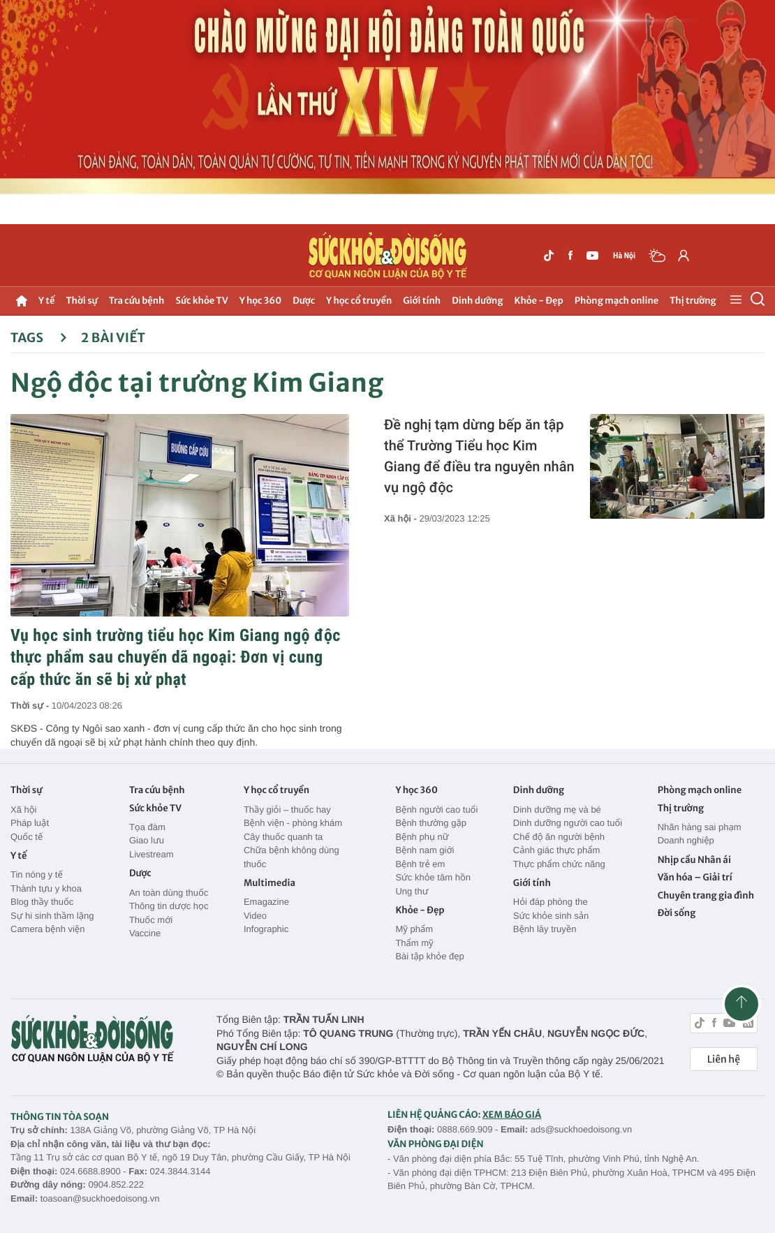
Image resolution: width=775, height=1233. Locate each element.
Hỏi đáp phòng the (550, 901)
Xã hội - (401, 518)
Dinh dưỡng (477, 301)
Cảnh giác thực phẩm (556, 850)
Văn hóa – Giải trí (695, 877)
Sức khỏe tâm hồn (433, 877)
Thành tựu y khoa (46, 888)
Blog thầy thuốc (41, 901)
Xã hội (23, 809)
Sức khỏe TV (201, 301)
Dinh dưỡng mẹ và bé (557, 809)
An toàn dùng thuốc (168, 892)
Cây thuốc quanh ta (283, 837)
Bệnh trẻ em (420, 864)
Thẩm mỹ (414, 943)
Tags (38, 338)
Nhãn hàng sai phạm (699, 827)
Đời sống (677, 913)
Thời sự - (31, 705)
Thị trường (693, 301)
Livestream (151, 854)
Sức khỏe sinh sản (551, 915)
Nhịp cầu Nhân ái (694, 860)
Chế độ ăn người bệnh (559, 837)
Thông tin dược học (169, 906)
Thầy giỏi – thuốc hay (287, 809)
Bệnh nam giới (424, 850)
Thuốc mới (150, 920)
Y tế (46, 301)
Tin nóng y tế (36, 874)
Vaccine (145, 933)
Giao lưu (146, 840)
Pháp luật (29, 823)
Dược (304, 301)
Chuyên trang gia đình (706, 895)
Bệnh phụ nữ (421, 837)
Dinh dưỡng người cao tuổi (567, 823)
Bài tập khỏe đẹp (429, 956)
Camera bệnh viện (47, 929)
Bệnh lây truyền (545, 929)
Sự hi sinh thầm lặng (52, 915)
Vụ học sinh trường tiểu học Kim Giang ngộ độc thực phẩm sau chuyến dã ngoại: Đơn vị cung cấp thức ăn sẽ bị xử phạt (175, 657)
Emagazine (266, 901)
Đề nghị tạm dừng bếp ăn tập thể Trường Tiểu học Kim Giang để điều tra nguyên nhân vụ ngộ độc (479, 456)
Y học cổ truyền (359, 301)
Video (255, 915)
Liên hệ (723, 1059)
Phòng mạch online (616, 301)
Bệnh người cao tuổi (436, 809)
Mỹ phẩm (414, 929)
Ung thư (411, 891)
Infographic (266, 929)
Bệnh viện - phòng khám (293, 823)
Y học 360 (260, 301)
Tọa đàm (147, 827)
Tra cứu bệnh (137, 301)
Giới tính (422, 301)
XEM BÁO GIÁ (511, 1115)
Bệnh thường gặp (430, 823)
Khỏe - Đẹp (539, 301)
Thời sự (81, 301)
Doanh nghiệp (686, 840)
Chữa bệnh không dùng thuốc (291, 857)
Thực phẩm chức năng (559, 864)
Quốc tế (26, 837)
